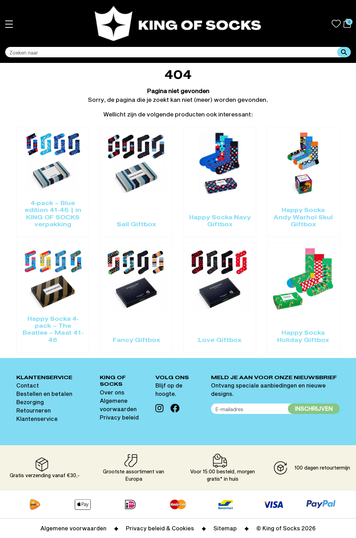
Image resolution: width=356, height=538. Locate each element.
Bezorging (30, 402)
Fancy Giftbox (136, 340)
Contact (27, 385)
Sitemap (225, 528)
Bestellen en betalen (44, 393)
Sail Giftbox (136, 224)
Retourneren (33, 410)
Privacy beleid (119, 417)
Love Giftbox (220, 340)
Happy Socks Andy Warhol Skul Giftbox (303, 217)
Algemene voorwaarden (73, 528)
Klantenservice (37, 418)
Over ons (112, 392)
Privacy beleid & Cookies (160, 528)
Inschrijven (314, 408)
